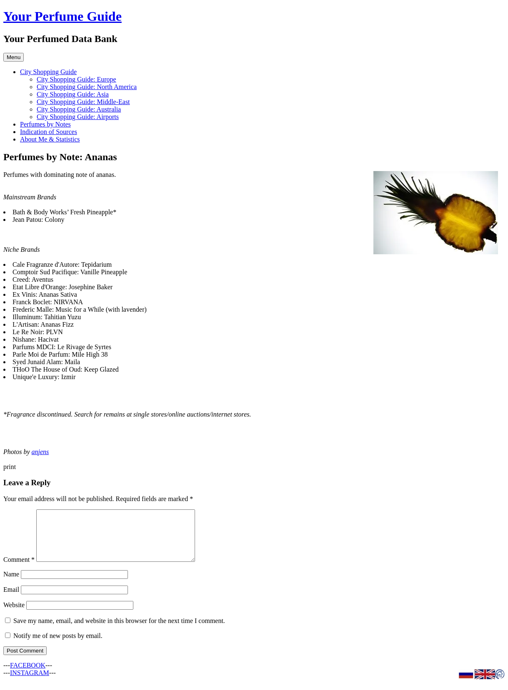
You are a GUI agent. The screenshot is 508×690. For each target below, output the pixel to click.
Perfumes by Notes (45, 124)
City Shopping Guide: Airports (78, 116)
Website (14, 614)
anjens (40, 451)
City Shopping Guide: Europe (76, 79)
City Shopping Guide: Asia (73, 94)
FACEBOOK (27, 675)
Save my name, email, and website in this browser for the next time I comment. (119, 630)
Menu (13, 57)
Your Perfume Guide (62, 16)
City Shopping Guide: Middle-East (83, 101)
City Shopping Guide (48, 71)
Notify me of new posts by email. (58, 645)
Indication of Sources (48, 131)
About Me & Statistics (50, 139)
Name (11, 584)
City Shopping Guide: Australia (79, 109)
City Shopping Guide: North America (87, 86)
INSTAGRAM (29, 682)
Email (11, 599)
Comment (19, 569)
